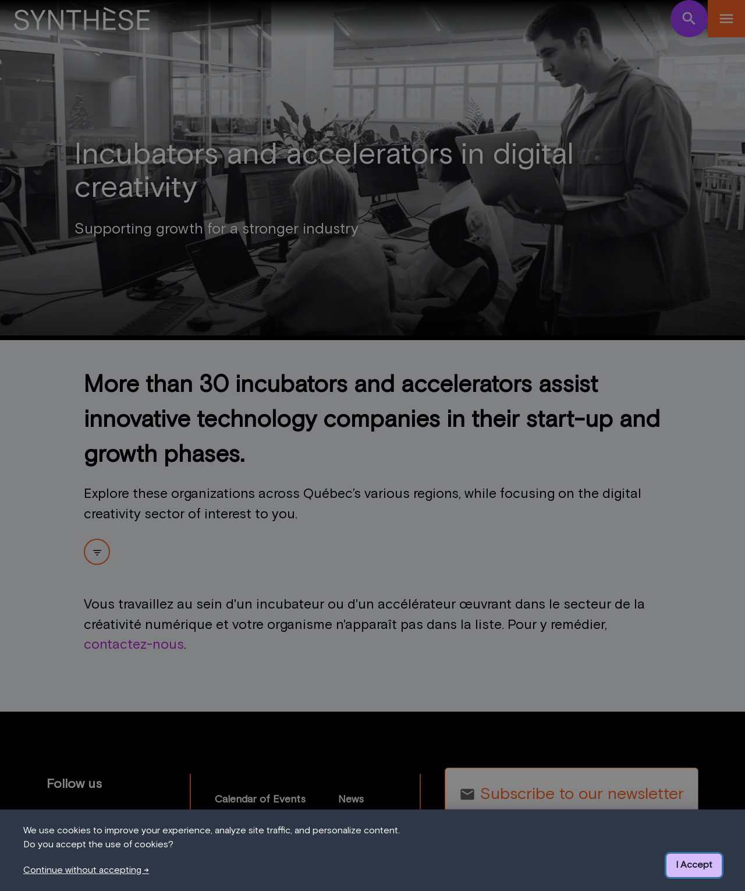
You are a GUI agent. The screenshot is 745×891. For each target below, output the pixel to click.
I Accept (694, 864)
